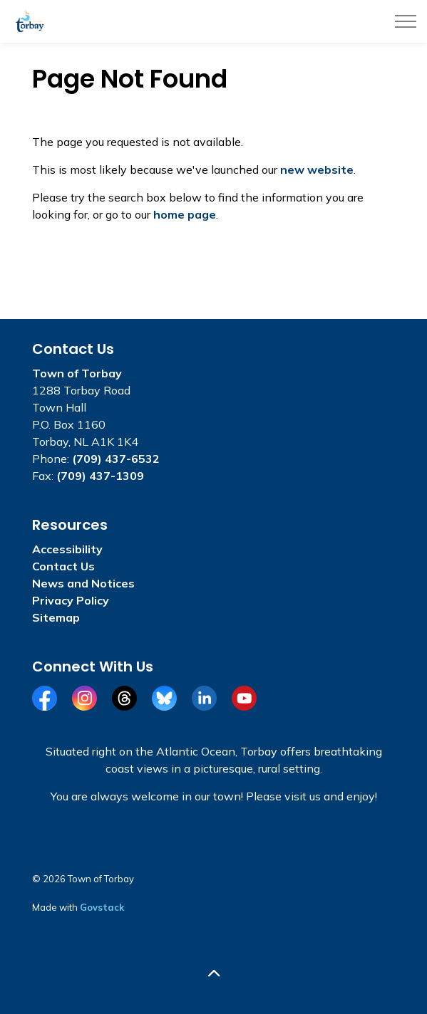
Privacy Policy (70, 600)
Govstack (102, 907)
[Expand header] (405, 21)
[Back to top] (214, 973)
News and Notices (83, 583)
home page (184, 214)
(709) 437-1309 (100, 476)
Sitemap (56, 617)
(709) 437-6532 (116, 458)
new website (317, 169)
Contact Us (63, 566)
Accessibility (67, 549)
